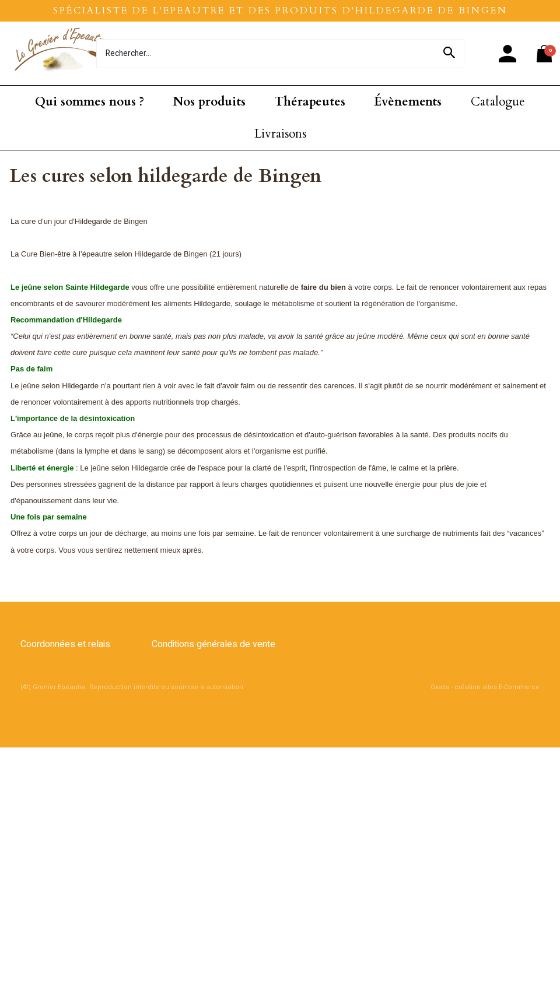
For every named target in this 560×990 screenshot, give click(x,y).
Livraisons (280, 133)
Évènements (408, 101)
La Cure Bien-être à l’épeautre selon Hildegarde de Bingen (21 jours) (126, 254)
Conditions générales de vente (213, 644)
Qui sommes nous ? (89, 101)
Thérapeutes (310, 101)
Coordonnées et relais (65, 644)
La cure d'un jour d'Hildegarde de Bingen (79, 221)
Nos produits (209, 101)
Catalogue (498, 101)
